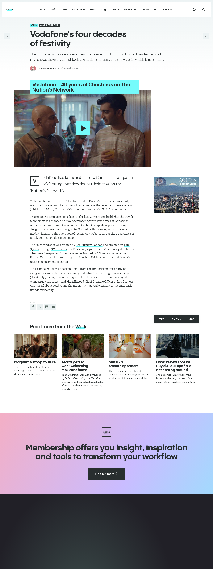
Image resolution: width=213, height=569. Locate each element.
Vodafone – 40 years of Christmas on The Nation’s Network (81, 87)
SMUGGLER (59, 248)
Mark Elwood (75, 281)
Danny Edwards (48, 68)
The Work (176, 319)
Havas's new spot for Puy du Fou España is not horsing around (173, 365)
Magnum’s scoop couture (34, 361)
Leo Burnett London (89, 244)
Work (34, 25)
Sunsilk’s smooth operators (123, 363)
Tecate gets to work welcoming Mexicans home (75, 365)
